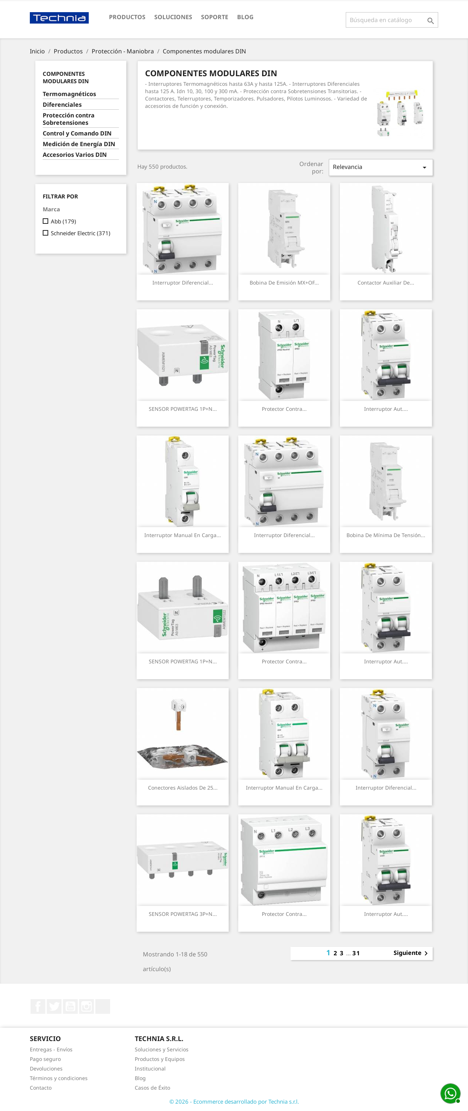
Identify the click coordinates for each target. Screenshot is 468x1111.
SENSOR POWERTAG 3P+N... (183, 913)
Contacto (41, 1087)
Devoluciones (46, 1068)
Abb (63, 221)
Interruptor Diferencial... (182, 282)
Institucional (150, 1068)
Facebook (38, 1006)
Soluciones (173, 17)
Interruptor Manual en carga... (182, 535)
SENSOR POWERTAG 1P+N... (183, 408)
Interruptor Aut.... (386, 408)
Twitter (54, 1006)
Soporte (214, 17)
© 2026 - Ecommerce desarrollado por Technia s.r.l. (234, 1101)
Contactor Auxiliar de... (386, 282)
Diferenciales (62, 105)
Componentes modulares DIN (66, 77)
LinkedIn (102, 1006)
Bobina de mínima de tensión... (385, 535)
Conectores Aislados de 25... (183, 787)
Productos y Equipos (160, 1058)
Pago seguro (45, 1058)
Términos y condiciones (59, 1078)
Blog (245, 17)
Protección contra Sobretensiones (69, 119)
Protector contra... (284, 408)
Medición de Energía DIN (79, 144)
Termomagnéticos (69, 94)
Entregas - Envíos (51, 1049)
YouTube (70, 1006)
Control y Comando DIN (77, 133)
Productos (127, 17)
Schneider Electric (80, 233)
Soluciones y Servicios (162, 1049)
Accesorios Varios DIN (75, 155)
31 (356, 953)
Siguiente (412, 953)
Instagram (86, 1006)
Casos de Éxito (152, 1087)
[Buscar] (392, 20)
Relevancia (381, 167)
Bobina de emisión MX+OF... (284, 282)
